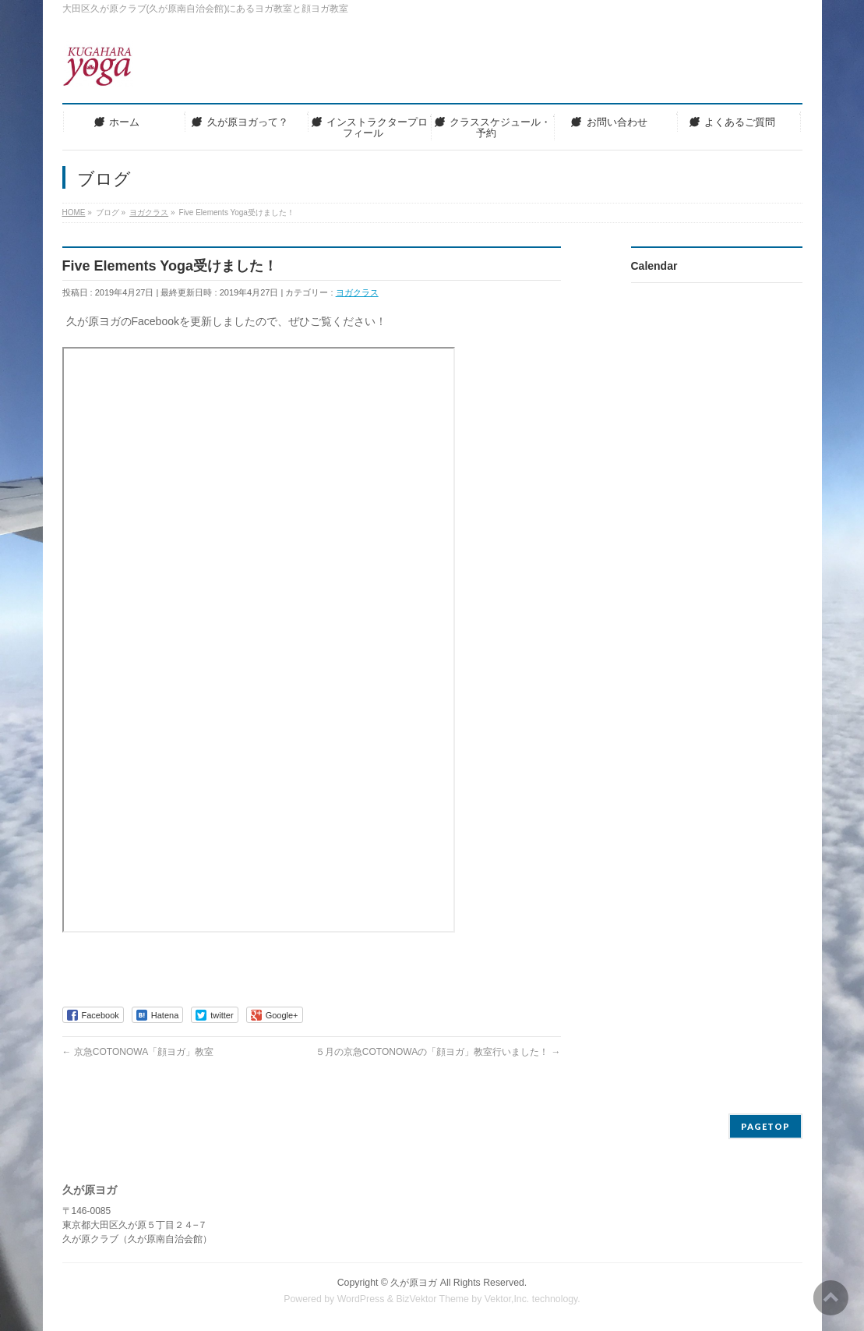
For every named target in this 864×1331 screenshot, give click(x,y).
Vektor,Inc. (507, 1299)
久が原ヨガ (413, 1282)
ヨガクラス (357, 292)
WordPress (361, 1299)
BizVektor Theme (432, 1299)
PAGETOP (765, 1126)
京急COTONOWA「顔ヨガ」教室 (138, 1051)
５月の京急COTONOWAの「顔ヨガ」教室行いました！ (438, 1051)
